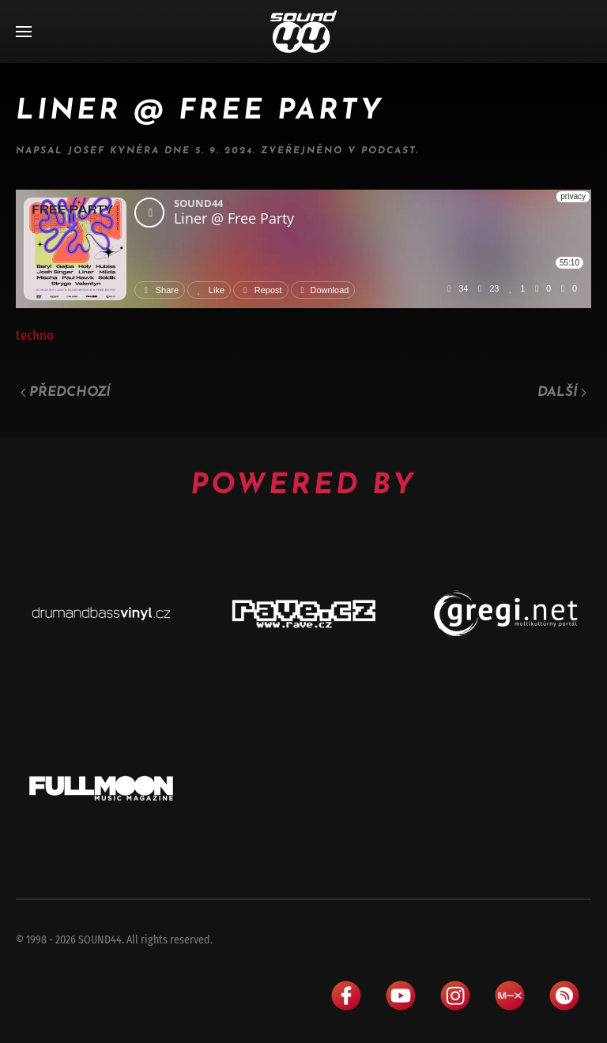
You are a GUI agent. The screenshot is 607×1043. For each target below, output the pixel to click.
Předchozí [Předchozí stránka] (66, 392)
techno (35, 335)
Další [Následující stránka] (561, 392)
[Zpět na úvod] (303, 31)
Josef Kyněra (114, 151)
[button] (24, 31)
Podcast (388, 151)
